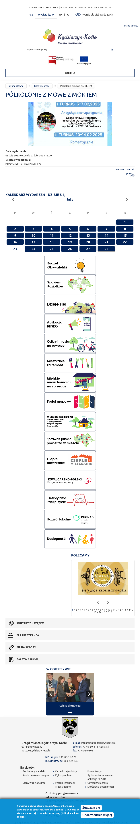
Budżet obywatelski (34, 771)
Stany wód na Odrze (34, 782)
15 (125, 235)
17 (33, 242)
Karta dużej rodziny (66, 771)
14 (106, 235)
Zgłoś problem (63, 775)
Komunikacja (95, 771)
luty (70, 199)
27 (88, 249)
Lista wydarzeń (42, 86)
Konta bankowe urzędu (36, 775)
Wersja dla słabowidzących (97, 14)
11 (51, 235)
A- (68, 15)
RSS (31, 14)
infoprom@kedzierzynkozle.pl (98, 742)
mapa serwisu (131, 25)
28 (106, 249)
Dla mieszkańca (27, 635)
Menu (70, 73)
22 (125, 242)
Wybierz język (46, 14)
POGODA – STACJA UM (99, 7)
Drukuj (130, 174)
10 (33, 235)
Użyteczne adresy (98, 782)
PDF (133, 176)
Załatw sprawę (27, 659)
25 (51, 249)
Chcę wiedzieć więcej (97, 815)
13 (88, 235)
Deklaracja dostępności (101, 786)
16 (15, 242)
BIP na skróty (26, 647)
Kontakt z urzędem (30, 623)
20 (88, 242)
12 (70, 235)
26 (70, 249)
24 (33, 249)
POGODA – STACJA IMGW (73, 7)
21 (106, 242)
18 (51, 242)
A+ (61, 15)
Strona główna (16, 86)
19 (70, 242)
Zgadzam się (91, 808)
